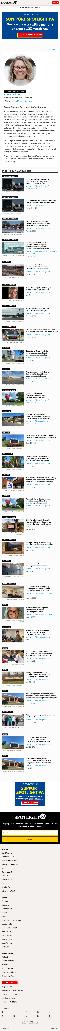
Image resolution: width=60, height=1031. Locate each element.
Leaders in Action (9, 998)
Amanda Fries (12, 94)
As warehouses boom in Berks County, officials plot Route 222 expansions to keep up (37, 374)
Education (6, 262)
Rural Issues (7, 935)
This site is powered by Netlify (30, 1023)
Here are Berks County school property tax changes (36, 565)
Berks (5, 604)
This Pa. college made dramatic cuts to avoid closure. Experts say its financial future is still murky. (38, 522)
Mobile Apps (7, 879)
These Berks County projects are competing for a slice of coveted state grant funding (37, 353)
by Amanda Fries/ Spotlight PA (37, 421)
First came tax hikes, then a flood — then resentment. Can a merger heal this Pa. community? (38, 761)
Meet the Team (8, 857)
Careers (5, 876)
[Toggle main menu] (48, 3)
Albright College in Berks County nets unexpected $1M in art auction (39, 544)
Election (6, 432)
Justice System (7, 453)
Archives (5, 947)
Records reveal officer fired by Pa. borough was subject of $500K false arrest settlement (37, 459)
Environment (7, 909)
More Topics (7, 943)
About (5, 849)
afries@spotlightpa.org (22, 101)
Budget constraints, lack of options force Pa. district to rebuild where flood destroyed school (39, 267)
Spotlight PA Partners (10, 864)
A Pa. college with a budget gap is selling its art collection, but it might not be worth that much (38, 588)
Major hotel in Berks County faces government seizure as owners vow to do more (36, 395)
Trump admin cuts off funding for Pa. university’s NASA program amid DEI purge (37, 632)
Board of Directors (9, 860)
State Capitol (7, 939)
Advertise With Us (9, 891)
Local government (9, 390)
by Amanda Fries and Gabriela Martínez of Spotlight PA (41, 252)
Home (45, 49)
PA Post (5, 957)
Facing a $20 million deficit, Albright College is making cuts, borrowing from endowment (38, 674)
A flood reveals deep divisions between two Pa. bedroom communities (40, 716)
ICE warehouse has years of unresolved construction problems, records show (41, 201)
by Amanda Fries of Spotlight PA (38, 186)
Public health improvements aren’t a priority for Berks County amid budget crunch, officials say (39, 653)
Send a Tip (6, 887)
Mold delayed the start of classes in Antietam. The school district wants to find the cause (38, 416)
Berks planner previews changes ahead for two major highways (38, 288)
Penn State (6, 931)
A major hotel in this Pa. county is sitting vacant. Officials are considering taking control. (38, 501)
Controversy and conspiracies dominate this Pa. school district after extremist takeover (38, 739)
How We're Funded (9, 994)
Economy (6, 348)
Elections (5, 905)
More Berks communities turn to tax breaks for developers (37, 310)
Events (4, 912)
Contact (5, 883)
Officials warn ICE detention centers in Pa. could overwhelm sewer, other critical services (38, 223)
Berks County (7, 712)
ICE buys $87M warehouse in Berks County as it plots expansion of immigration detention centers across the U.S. (38, 246)
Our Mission (7, 853)
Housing (6, 496)
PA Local (5, 965)
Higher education (9, 539)
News (4, 897)
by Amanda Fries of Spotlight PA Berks (40, 614)
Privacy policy (54, 1028)
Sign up (30, 839)
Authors (53, 49)
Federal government (10, 197)
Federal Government (10, 176)
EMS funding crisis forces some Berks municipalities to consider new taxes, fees (42, 331)
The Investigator (8, 961)
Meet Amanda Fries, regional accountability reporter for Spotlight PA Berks (37, 610)
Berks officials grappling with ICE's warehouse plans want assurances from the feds (37, 181)
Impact (4, 868)
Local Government (9, 284)
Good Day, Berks (8, 968)
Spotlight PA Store (9, 1002)
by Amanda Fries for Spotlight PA (38, 637)
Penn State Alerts (9, 972)
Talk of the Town (8, 976)
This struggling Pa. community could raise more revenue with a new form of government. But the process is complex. (41, 696)
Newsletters (8, 953)
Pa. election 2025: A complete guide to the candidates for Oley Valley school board (42, 436)
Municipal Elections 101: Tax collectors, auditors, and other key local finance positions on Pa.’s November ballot (41, 480)
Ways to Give (7, 986)
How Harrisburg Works (11, 920)
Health (4, 916)
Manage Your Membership (13, 990)
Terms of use (5, 1028)
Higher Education (9, 517)
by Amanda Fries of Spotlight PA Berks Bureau (40, 594)
